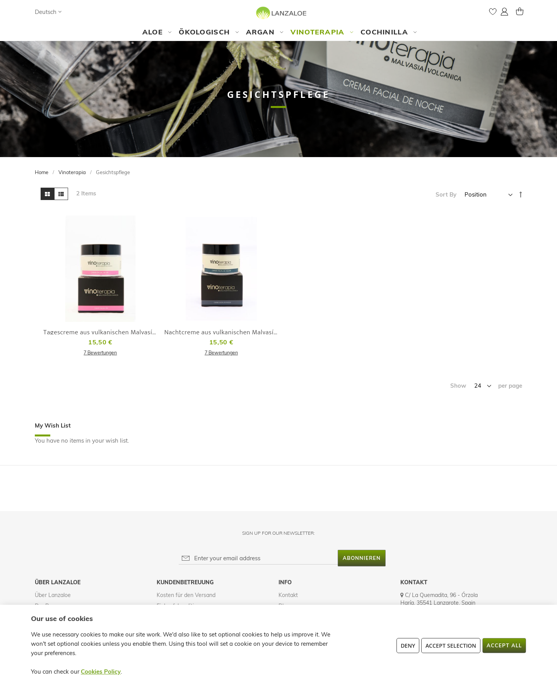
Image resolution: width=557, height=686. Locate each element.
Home (42, 172)
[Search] (75, 11)
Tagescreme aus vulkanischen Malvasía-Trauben (112, 332)
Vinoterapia (72, 172)
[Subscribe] (362, 558)
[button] (48, 12)
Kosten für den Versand (186, 595)
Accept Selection (450, 645)
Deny (408, 645)
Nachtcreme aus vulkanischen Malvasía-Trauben (233, 332)
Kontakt (288, 595)
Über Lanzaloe (53, 595)
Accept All (504, 645)
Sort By (446, 194)
